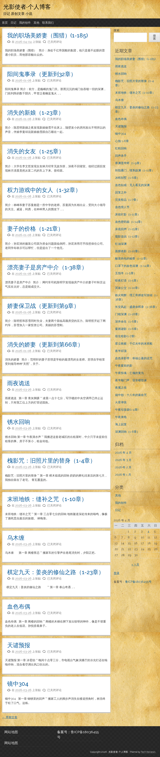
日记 (13, 22)
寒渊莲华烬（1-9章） (128, 163)
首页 (5, 22)
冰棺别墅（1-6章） (127, 177)
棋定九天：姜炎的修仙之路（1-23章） (55, 572)
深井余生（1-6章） (127, 321)
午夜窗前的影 (123, 365)
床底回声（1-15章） (128, 229)
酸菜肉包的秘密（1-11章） (132, 258)
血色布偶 (18, 606)
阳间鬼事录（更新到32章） (41, 74)
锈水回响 (18, 422)
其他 (36, 22)
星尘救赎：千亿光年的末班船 (133, 343)
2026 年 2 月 (123, 467)
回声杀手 (121, 155)
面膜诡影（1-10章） (128, 251)
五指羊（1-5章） (125, 273)
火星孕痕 (121, 402)
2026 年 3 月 (123, 460)
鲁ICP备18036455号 (138, 581)
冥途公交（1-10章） (128, 288)
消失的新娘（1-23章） (35, 112)
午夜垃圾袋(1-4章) (126, 409)
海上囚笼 (121, 424)
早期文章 (9, 717)
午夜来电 (121, 417)
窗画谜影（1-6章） (127, 329)
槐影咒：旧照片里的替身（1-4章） (51, 460)
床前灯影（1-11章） (127, 214)
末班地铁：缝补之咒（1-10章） (47, 499)
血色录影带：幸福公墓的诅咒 (133, 358)
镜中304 (17, 683)
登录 (116, 573)
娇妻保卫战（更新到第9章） (43, 305)
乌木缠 (15, 537)
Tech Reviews (148, 752)
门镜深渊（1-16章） (128, 314)
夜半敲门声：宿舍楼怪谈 (131, 380)
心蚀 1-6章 (122, 141)
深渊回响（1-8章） (127, 431)
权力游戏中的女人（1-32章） (44, 190)
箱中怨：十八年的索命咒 (131, 395)
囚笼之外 (121, 192)
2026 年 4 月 (123, 452)
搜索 (116, 30)
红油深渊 (121, 244)
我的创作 (25, 22)
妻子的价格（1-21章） (35, 228)
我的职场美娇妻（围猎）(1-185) (47, 35)
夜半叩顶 (121, 351)
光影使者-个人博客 (27, 6)
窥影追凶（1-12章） (128, 236)
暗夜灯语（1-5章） (127, 280)
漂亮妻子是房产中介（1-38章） (47, 267)
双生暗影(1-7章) (125, 336)
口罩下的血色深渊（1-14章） (133, 266)
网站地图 (11, 732)
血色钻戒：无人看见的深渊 (132, 185)
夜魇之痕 (121, 387)
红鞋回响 (121, 148)
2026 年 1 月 (123, 474)
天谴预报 (18, 645)
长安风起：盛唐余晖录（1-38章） (136, 307)
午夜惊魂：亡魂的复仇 (129, 373)
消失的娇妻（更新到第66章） (45, 344)
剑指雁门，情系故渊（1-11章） (135, 170)
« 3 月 (135, 564)
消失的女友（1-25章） (35, 151)
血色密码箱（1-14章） (129, 222)
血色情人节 (122, 207)
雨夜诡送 (18, 383)
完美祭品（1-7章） (127, 199)
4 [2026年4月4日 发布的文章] (148, 531)
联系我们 (48, 22)
